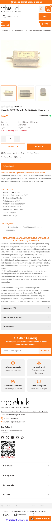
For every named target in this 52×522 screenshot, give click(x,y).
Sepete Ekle (13, 146)
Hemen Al (39, 146)
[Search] (26, 16)
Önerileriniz (8, 326)
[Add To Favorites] (19, 153)
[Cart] (48, 9)
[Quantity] (10, 139)
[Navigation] (5, 24)
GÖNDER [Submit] (45, 351)
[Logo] (11, 9)
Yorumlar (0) (9, 308)
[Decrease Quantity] (3, 139)
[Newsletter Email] (26, 351)
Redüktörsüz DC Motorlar (28, 122)
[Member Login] (42, 9)
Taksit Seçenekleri (12, 317)
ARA (45, 16)
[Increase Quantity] (17, 139)
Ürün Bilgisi (8, 166)
